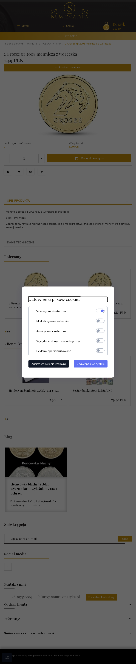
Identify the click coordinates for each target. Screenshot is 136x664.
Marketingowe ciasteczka (51, 321)
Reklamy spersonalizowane (52, 350)
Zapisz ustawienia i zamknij (47, 363)
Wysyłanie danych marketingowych (58, 341)
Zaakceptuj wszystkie (92, 363)
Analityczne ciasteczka (50, 331)
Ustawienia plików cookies (53, 299)
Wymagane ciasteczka (50, 311)
